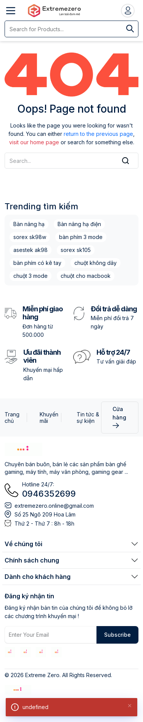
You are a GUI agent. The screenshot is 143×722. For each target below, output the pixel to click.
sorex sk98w (29, 237)
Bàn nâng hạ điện (79, 224)
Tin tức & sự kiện (88, 417)
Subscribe (117, 634)
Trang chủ (12, 417)
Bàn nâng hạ (29, 224)
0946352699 (49, 494)
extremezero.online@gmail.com (54, 505)
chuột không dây (95, 263)
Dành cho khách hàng (38, 576)
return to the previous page (98, 134)
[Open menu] (11, 11)
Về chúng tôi (23, 544)
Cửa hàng (119, 417)
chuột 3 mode (30, 276)
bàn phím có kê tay (37, 263)
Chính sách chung (32, 560)
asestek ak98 (30, 250)
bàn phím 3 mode (81, 237)
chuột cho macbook (86, 276)
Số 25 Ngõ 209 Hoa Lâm (45, 514)
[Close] (129, 705)
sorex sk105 (76, 250)
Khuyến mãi (49, 417)
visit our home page (34, 142)
